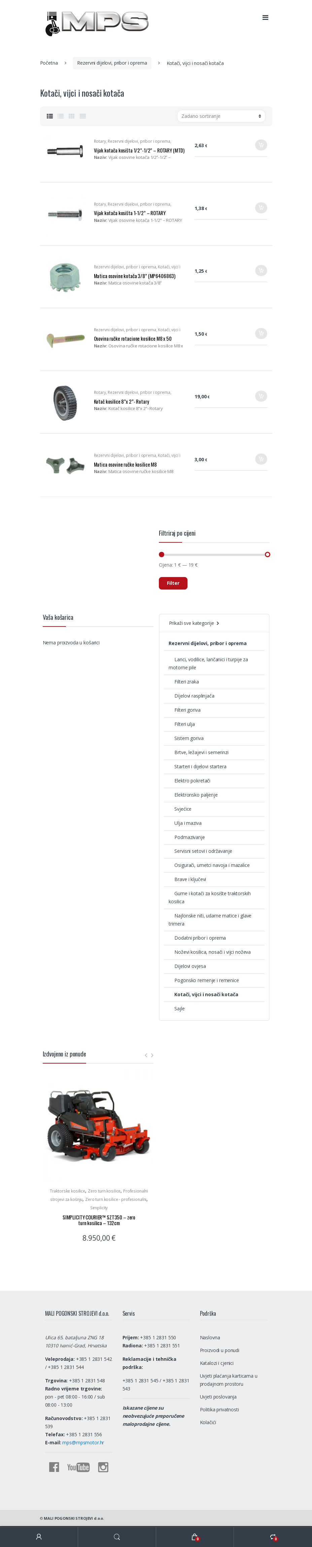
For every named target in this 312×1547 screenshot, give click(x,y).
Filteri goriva (184, 710)
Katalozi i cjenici (217, 1363)
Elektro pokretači (189, 780)
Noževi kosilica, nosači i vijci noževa (210, 952)
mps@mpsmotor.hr (82, 1442)
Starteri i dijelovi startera (197, 766)
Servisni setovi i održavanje (200, 851)
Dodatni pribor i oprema (197, 938)
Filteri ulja (182, 724)
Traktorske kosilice (67, 1191)
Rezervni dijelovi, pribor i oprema (112, 63)
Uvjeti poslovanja (218, 1396)
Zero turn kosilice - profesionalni (115, 1199)
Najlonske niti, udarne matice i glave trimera (210, 919)
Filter (173, 583)
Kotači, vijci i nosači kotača (203, 994)
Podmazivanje (187, 837)
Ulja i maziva (185, 823)
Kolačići (208, 1422)
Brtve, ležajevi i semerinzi (198, 752)
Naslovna (210, 1337)
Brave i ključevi (187, 879)
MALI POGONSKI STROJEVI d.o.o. (74, 1518)
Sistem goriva (186, 738)
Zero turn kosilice (104, 1191)
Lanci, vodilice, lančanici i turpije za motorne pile (208, 663)
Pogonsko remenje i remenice (204, 980)
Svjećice (180, 809)
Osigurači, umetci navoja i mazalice (209, 865)
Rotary (100, 141)
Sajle (176, 1008)
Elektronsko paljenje (193, 795)
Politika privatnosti (219, 1409)
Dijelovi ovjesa (187, 966)
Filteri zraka (184, 681)
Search (117, 1537)
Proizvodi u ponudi (219, 1350)
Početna (49, 63)
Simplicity (99, 1208)
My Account (39, 1537)
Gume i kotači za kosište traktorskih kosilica (209, 897)
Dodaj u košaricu (261, 147)
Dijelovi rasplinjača (191, 696)
